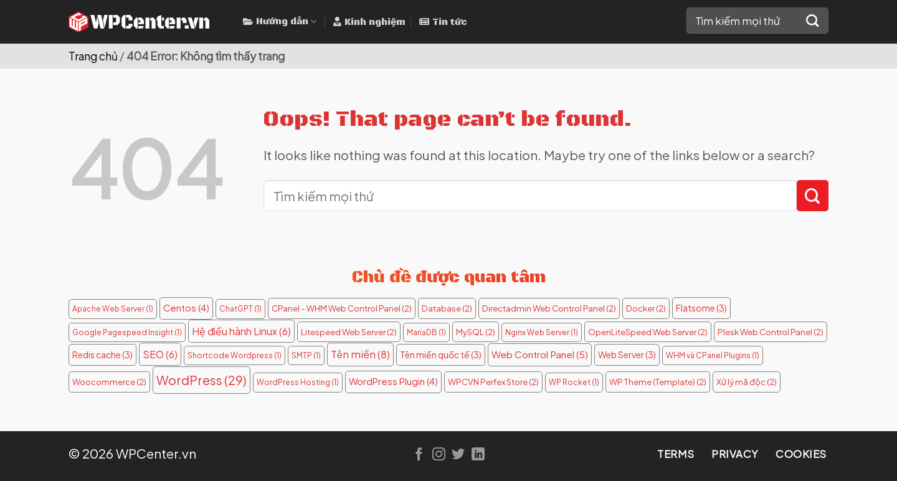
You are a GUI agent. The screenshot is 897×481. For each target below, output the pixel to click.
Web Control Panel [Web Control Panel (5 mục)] (539, 354)
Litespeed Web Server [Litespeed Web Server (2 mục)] (349, 331)
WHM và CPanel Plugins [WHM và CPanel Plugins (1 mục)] (712, 355)
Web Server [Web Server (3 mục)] (627, 354)
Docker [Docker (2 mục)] (646, 308)
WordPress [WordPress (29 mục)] (201, 380)
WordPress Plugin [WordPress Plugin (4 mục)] (393, 381)
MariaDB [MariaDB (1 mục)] (426, 332)
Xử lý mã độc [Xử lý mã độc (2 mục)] (746, 381)
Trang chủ (93, 56)
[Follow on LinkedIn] (478, 455)
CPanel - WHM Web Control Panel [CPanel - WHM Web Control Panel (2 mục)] (342, 308)
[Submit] (812, 20)
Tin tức (443, 22)
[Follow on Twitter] (458, 455)
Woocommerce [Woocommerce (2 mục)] (109, 381)
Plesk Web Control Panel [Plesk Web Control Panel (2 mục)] (770, 331)
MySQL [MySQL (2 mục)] (475, 331)
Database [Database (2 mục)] (447, 308)
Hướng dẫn (279, 21)
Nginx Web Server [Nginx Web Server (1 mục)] (541, 332)
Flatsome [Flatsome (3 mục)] (701, 307)
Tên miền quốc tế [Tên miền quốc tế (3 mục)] (441, 354)
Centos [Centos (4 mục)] (186, 307)
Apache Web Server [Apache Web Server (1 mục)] (112, 308)
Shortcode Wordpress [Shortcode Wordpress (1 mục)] (234, 355)
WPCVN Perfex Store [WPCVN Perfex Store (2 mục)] (493, 381)
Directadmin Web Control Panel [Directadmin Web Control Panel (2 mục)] (549, 308)
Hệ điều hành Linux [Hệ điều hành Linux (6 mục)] (241, 331)
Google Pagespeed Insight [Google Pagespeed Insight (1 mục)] (127, 332)
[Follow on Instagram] (438, 455)
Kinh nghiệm (369, 22)
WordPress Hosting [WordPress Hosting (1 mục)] (298, 382)
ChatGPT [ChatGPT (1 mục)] (240, 308)
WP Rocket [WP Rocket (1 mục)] (574, 382)
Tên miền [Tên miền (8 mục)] (360, 354)
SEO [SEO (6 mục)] (160, 354)
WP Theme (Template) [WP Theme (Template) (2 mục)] (657, 381)
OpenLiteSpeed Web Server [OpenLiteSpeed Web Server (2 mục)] (648, 331)
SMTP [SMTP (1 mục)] (306, 355)
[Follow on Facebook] (418, 455)
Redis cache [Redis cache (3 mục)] (102, 354)
